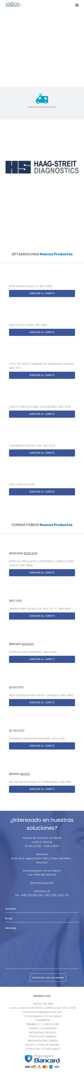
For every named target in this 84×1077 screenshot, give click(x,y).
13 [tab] (68, 230)
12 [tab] (63, 230)
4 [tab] (47, 111)
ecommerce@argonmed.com (42, 1012)
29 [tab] (74, 234)
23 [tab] (42, 234)
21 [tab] (31, 234)
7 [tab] (36, 230)
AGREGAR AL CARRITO (42, 293)
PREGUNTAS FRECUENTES (43, 1040)
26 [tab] (58, 234)
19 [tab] (21, 234)
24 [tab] (47, 234)
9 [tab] (47, 230)
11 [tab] (58, 230)
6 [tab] (31, 230)
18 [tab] (15, 234)
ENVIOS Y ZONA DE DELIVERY (42, 1045)
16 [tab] (5, 234)
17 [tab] (10, 234)
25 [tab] (52, 234)
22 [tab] (36, 234)
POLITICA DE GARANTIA (43, 1028)
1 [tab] (31, 111)
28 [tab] (68, 234)
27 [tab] (63, 234)
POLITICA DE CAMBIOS (42, 1036)
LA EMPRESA (42, 1020)
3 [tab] (42, 111)
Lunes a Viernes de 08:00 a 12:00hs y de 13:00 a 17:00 (43, 1008)
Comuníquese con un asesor (43, 1016)
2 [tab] (36, 111)
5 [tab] (52, 111)
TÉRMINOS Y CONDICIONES (42, 1024)
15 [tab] (79, 230)
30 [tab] (79, 234)
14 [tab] (74, 230)
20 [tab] (26, 234)
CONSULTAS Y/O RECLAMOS (42, 1049)
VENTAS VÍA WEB (43, 1004)
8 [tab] (42, 230)
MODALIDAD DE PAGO (42, 1032)
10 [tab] (52, 230)
